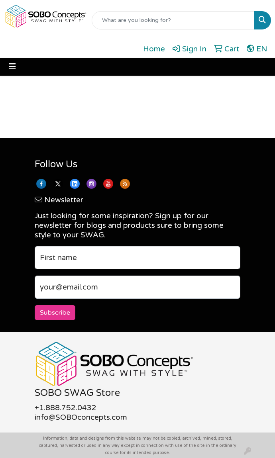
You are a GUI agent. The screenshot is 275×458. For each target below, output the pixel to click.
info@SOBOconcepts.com (81, 417)
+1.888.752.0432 (65, 407)
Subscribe (55, 313)
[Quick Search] (173, 20)
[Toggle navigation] (12, 66)
